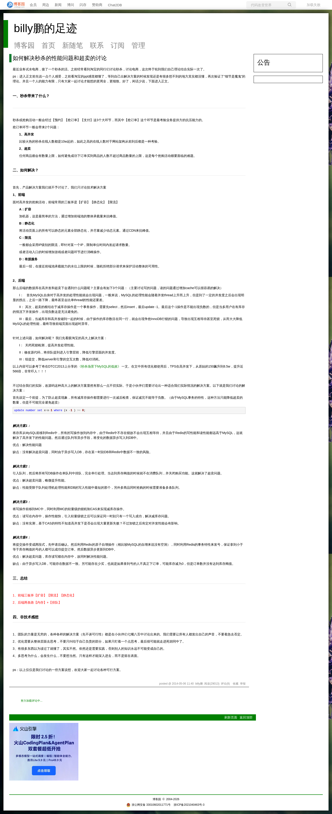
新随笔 (72, 45)
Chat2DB (115, 5)
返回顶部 (246, 717)
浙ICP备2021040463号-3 (189, 804)
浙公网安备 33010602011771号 (148, 804)
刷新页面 (230, 717)
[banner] (14, 5)
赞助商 (97, 5)
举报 (243, 683)
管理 (138, 45)
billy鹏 (199, 683)
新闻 (58, 5)
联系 (97, 45)
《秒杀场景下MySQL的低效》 (99, 366)
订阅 (118, 45)
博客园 (24, 45)
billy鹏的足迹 (45, 28)
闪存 (83, 5)
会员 (33, 5)
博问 (70, 5)
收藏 (235, 683)
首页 (48, 45)
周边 (45, 5)
